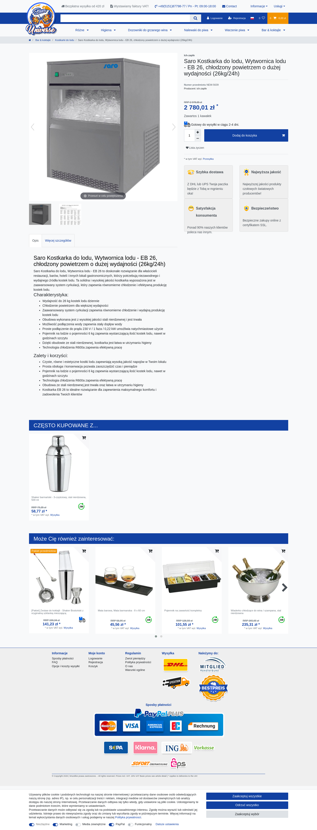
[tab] (35, 240)
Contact (229, 6)
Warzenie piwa (235, 30)
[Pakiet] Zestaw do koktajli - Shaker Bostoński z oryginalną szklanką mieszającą (57, 611)
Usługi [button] (278, 6)
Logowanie (96, 658)
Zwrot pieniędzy (135, 658)
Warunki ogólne (135, 670)
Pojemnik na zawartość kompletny (183, 610)
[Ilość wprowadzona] (189, 135)
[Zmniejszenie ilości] (198, 138)
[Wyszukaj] (195, 18)
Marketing (66, 824)
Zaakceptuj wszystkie (247, 796)
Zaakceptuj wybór (247, 814)
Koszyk (93, 666)
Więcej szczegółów (58, 240)
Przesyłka (208, 159)
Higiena (106, 30)
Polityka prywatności (138, 662)
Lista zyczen (195, 147)
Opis (35, 240)
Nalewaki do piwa (196, 30)
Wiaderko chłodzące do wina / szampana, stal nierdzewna (256, 611)
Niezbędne (43, 824)
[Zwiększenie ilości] (198, 132)
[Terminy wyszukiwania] (125, 18)
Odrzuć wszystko (247, 805)
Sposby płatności (63, 658)
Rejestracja (96, 662)
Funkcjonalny (143, 824)
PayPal (120, 824)
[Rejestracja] (237, 18)
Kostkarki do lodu (64, 40)
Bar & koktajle (272, 30)
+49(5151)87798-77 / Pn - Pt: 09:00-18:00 (185, 6)
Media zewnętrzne (94, 824)
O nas (129, 666)
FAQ (55, 662)
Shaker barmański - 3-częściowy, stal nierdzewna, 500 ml (58, 498)
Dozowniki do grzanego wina (148, 30)
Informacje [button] (258, 6)
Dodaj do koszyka (258, 136)
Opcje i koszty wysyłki (66, 666)
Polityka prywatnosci (128, 817)
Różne (80, 30)
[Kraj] (252, 18)
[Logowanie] (214, 18)
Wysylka (55, 515)
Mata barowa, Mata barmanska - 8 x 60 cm (121, 610)
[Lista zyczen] (261, 18)
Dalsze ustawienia (167, 824)
